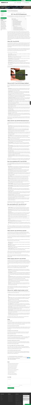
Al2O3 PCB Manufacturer (20, 356)
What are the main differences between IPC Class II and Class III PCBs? (19, 28)
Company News (2, 7)
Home (1, 389)
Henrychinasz (18, 391)
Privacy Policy (29, 403)
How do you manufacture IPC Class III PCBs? (17, 22)
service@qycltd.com (10, 0)
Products (1, 390)
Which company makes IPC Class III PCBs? (17, 24)
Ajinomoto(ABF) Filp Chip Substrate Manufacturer (24, 363)
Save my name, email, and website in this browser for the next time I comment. (14, 380)
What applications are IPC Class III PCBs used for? (18, 27)
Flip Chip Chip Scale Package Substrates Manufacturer (13, 363)
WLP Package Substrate (10, 389)
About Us (24, 403)
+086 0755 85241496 (4, 0)
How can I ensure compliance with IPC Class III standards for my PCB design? (20, 29)
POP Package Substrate (10, 390)
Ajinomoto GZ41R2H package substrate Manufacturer (14, 358)
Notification (8, 7)
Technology (17, 0)
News (6, 7)
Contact (19, 0)
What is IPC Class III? (15, 26)
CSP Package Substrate (10, 391)
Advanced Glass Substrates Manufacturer (13, 356)
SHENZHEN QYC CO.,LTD (7, 403)
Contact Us (26, 403)
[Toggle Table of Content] (25, 18)
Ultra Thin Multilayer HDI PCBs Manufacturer (23, 368)
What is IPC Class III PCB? (15, 20)
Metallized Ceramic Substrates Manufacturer (12, 368)
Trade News (12, 7)
